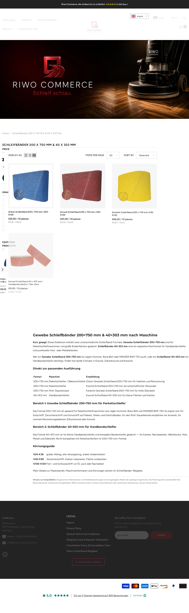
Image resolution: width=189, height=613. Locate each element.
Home (5, 133)
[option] (18, 271)
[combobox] (139, 16)
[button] (3, 266)
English (137, 16)
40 (9, 209)
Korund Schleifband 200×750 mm (104, 382)
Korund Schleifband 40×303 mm (104, 391)
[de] (155, 16)
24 (9, 201)
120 (9, 226)
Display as (45, 155)
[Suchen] (185, 16)
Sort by (159, 155)
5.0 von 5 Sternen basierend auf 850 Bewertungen (101, 592)
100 (10, 222)
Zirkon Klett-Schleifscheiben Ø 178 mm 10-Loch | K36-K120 (17, 277)
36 (9, 205)
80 (9, 217)
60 (9, 213)
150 (9, 230)
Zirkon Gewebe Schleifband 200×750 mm (109, 377)
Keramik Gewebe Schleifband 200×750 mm (110, 387)
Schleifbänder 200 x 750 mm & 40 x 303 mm (37, 133)
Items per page (124, 155)
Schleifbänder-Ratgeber (130, 467)
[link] (94, 79)
